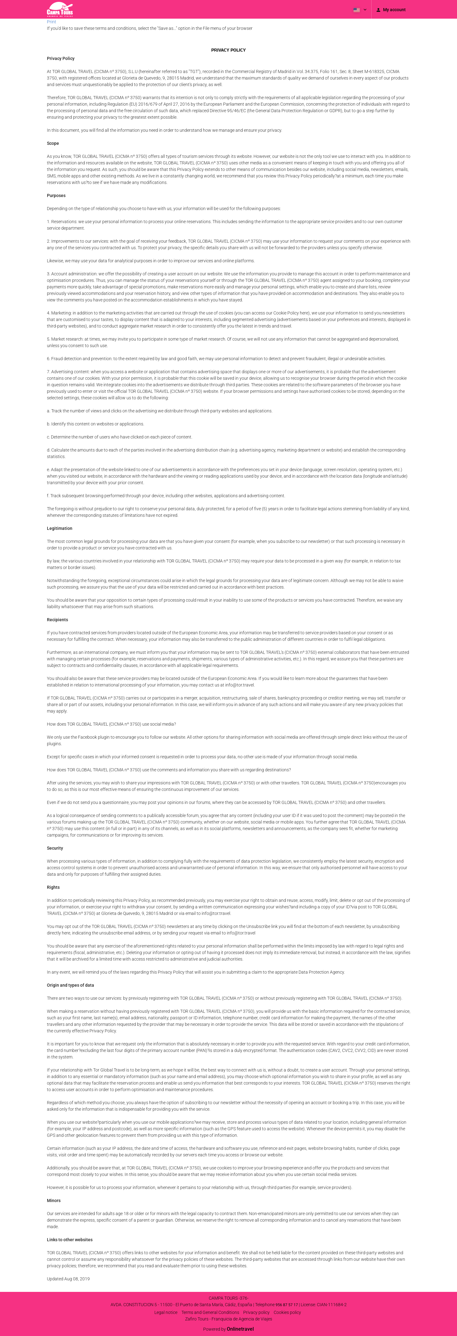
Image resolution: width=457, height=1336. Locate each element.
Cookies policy (287, 1312)
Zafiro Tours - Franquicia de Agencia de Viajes (228, 1318)
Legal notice (165, 1312)
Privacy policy (256, 1312)
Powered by (228, 1329)
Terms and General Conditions (210, 1312)
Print (51, 21)
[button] (359, 9)
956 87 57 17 (287, 1305)
